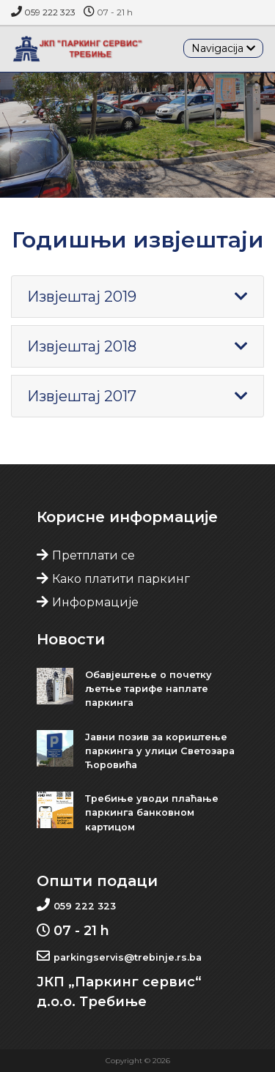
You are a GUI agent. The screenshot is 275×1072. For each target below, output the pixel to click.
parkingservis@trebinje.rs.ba (128, 957)
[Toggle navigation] (223, 48)
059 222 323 (50, 12)
